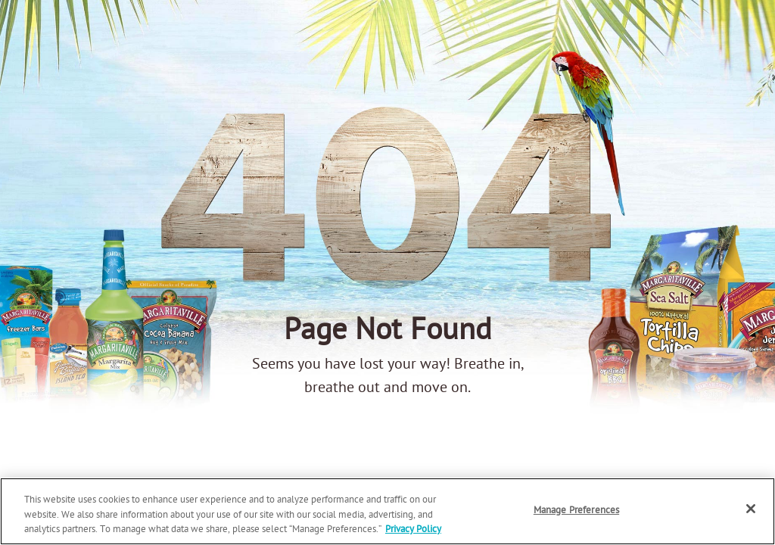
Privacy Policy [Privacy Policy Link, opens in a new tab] (413, 529)
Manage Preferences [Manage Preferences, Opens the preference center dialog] (576, 510)
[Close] (750, 508)
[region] (387, 511)
